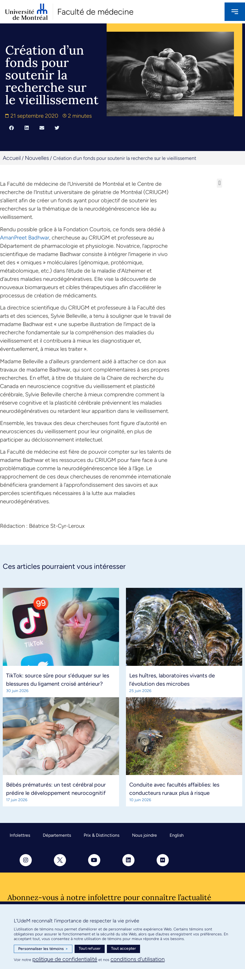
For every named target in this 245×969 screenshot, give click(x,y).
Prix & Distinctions (101, 835)
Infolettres (20, 835)
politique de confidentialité (64, 959)
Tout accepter (123, 948)
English (177, 835)
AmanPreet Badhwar (24, 237)
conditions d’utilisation (137, 959)
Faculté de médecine (95, 12)
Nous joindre (144, 835)
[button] (11, 127)
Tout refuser (90, 948)
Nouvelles (37, 158)
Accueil (12, 158)
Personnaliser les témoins (43, 948)
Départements (57, 835)
